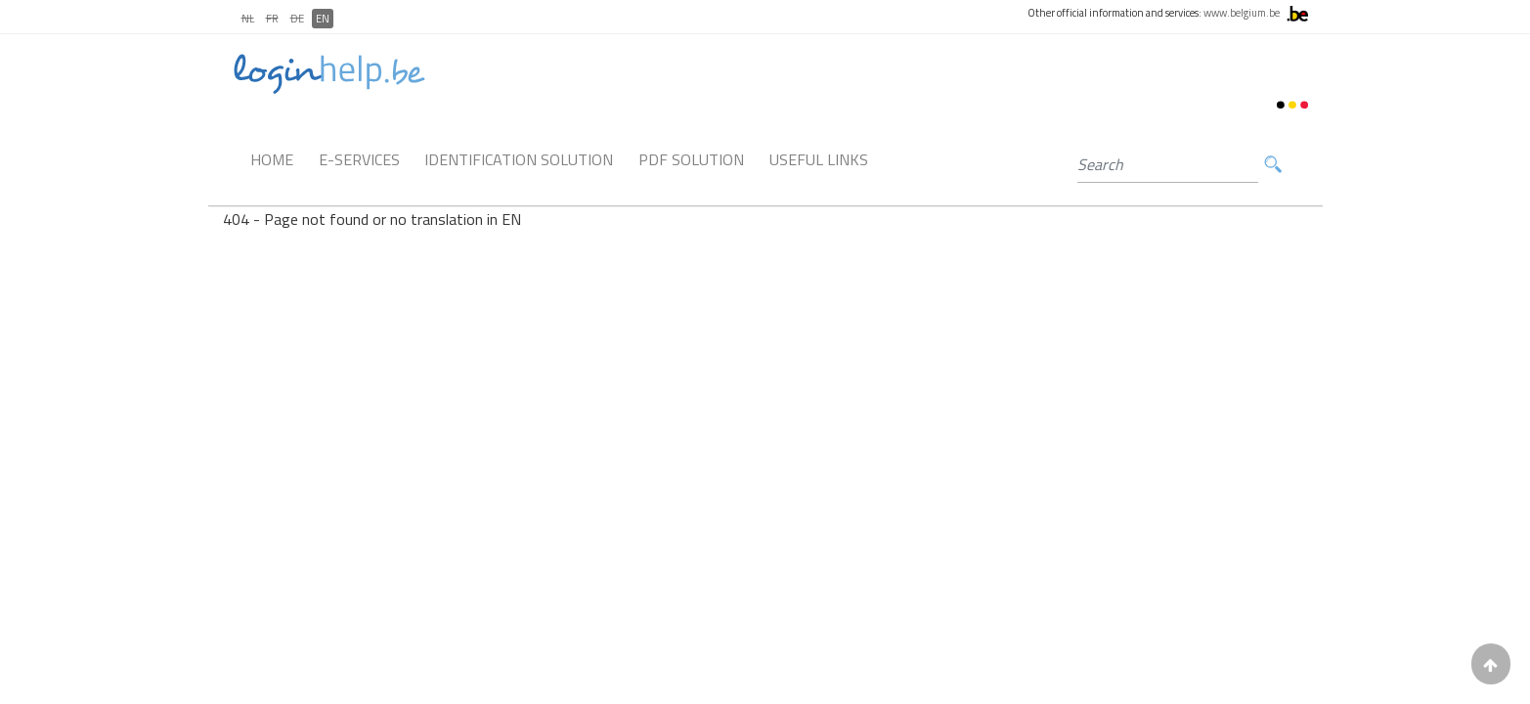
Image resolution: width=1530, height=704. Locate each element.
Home (271, 159)
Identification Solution (518, 159)
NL (247, 18)
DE (297, 18)
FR (272, 18)
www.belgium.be (1241, 13)
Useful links (818, 159)
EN (322, 18)
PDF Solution (691, 159)
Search (1273, 165)
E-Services (359, 159)
